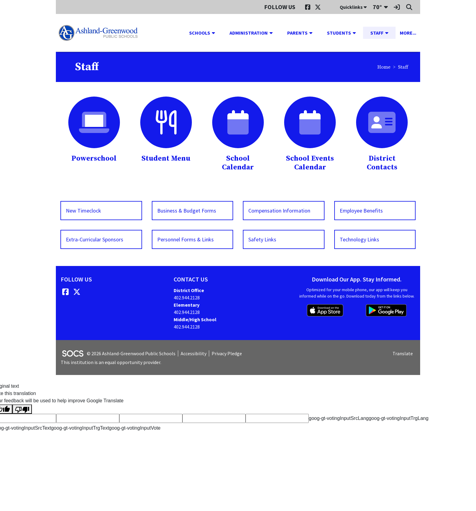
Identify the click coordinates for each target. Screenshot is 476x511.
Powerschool (94, 158)
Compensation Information (279, 210)
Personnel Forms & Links (185, 239)
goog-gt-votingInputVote (135, 428)
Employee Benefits (361, 210)
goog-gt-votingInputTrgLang (398, 418)
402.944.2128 (187, 298)
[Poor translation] (22, 409)
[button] (215, 33)
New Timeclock (83, 210)
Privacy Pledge (227, 353)
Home (383, 67)
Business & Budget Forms (186, 210)
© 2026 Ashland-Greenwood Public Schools (131, 353)
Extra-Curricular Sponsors (94, 239)
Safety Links (262, 239)
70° (377, 7)
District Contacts (382, 163)
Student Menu (165, 158)
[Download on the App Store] (325, 310)
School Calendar (238, 163)
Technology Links (359, 239)
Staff (403, 67)
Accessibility (193, 353)
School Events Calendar (310, 163)
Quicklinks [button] (353, 7)
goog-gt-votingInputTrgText (80, 428)
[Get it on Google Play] (386, 310)
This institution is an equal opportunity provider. (111, 362)
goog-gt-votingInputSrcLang (339, 418)
